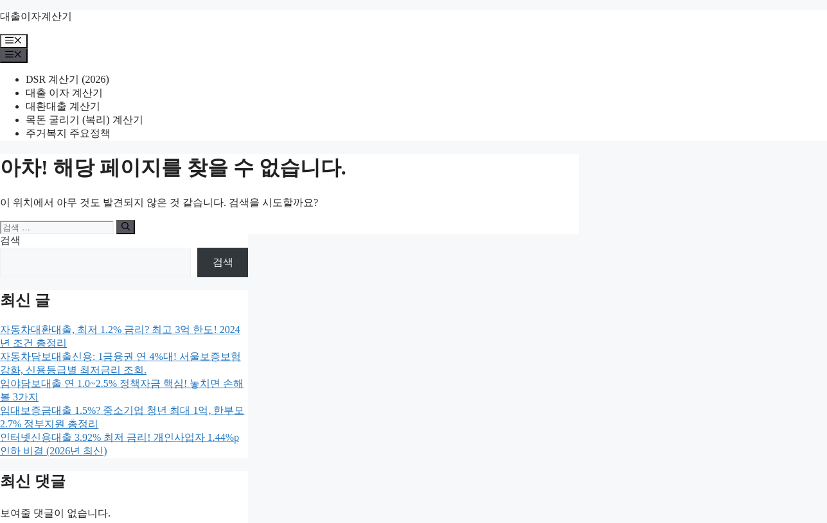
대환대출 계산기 (63, 106)
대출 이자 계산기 (64, 92)
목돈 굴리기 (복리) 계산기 (84, 119)
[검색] (125, 227)
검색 (10, 240)
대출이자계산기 (36, 16)
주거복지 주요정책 (68, 133)
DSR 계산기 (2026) (67, 79)
